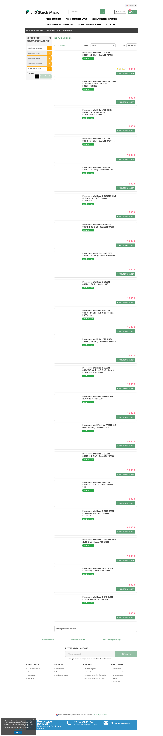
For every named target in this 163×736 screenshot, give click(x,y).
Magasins (18, 680)
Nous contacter (125, 725)
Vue (136, 47)
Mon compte (123, 670)
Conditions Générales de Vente (94, 680)
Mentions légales (90, 670)
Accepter (18, 732)
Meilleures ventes (56, 677)
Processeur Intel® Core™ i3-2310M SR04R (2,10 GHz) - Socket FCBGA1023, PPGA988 (100, 113)
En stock (19, 75)
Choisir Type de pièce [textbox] (21, 70)
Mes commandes (124, 673)
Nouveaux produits (56, 673)
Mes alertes (123, 683)
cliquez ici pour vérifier (100, 716)
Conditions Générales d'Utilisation (95, 677)
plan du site (19, 677)
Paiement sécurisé (90, 673)
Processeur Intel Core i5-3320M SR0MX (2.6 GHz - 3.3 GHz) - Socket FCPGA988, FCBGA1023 (100, 370)
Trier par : (86, 47)
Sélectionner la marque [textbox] (22, 50)
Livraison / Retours (21, 670)
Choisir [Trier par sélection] (94, 47)
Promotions (54, 670)
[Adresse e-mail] (92, 655)
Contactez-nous (20, 673)
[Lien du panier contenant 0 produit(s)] (144, 12)
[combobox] (29, 49)
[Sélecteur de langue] (143, 5)
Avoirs (121, 680)
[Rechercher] (90, 12)
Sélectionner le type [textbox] (21, 55)
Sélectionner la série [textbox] (21, 60)
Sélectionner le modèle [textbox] (22, 65)
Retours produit (124, 677)
